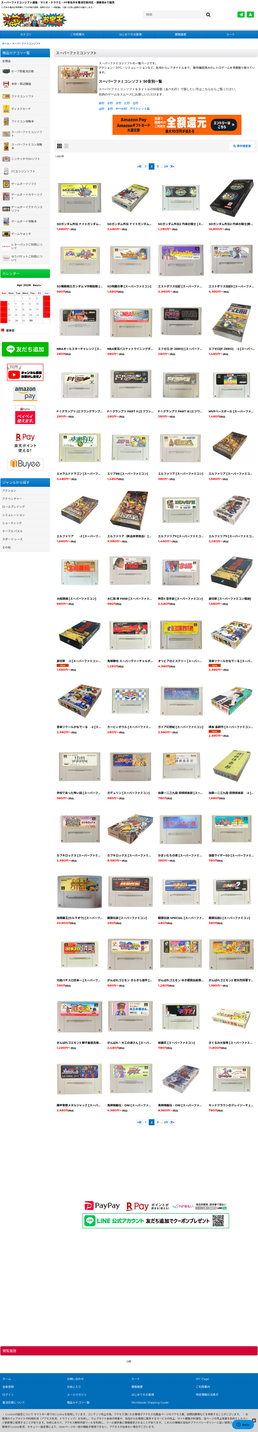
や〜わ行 (121, 108)
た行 (127, 103)
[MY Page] (250, 14)
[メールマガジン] (241, 14)
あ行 (101, 103)
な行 (135, 103)
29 (166, 166)
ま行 (110, 108)
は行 (101, 108)
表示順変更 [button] (242, 146)
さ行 (118, 103)
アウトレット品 (140, 108)
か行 (110, 103)
